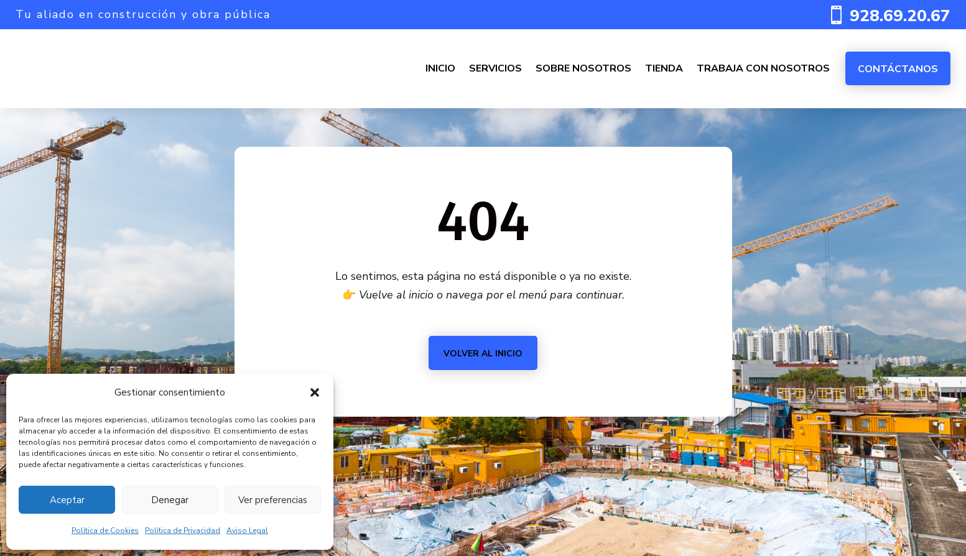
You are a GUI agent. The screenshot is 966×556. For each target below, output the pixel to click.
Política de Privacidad (182, 530)
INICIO (440, 68)
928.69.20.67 (900, 16)
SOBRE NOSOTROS (583, 68)
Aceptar (67, 500)
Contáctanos (898, 69)
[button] (315, 392)
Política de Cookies (105, 530)
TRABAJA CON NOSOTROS (763, 68)
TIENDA (664, 68)
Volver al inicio (483, 353)
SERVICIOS (495, 68)
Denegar (169, 500)
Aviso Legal (247, 530)
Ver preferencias (272, 500)
